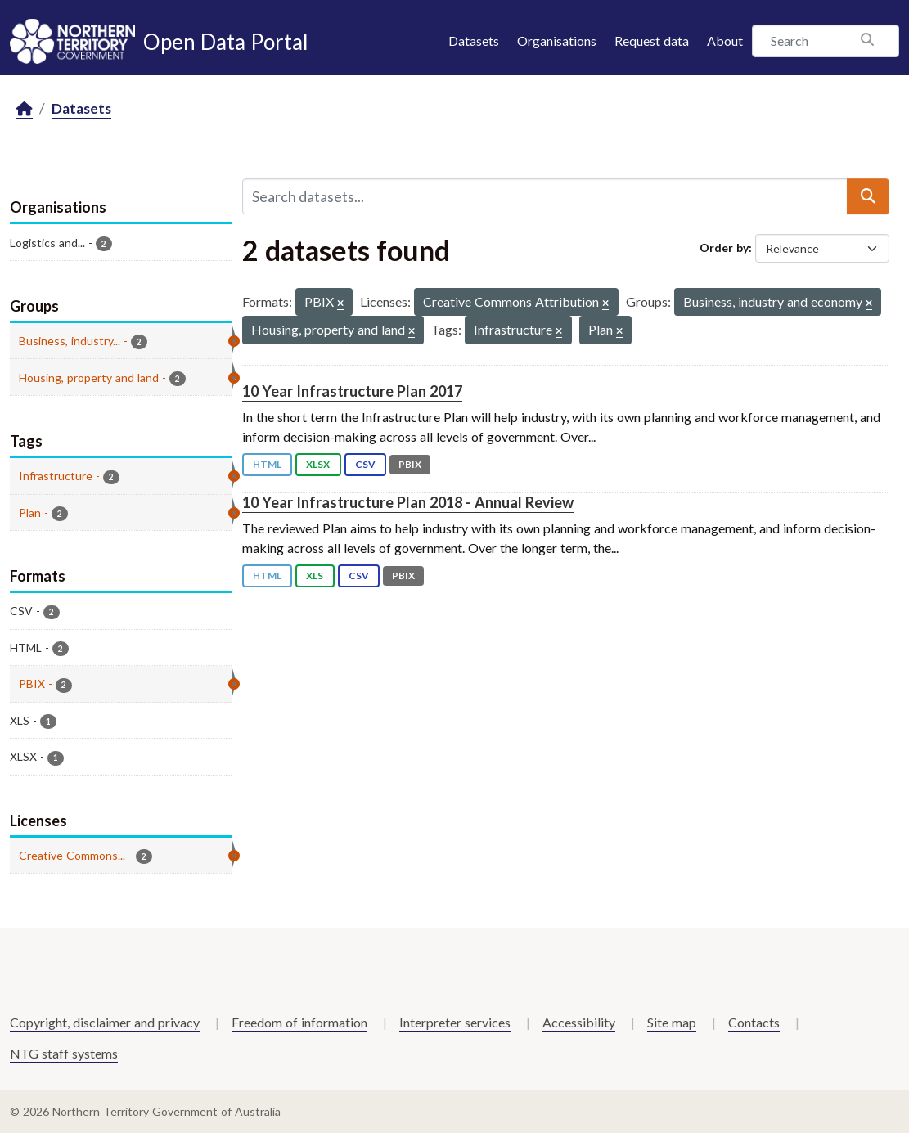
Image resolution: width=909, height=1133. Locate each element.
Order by (724, 247)
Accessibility (578, 1022)
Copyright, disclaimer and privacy (105, 1022)
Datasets (473, 40)
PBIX (409, 464)
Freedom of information (299, 1022)
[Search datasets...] (545, 196)
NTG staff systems (64, 1053)
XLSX (318, 464)
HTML (267, 464)
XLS (314, 575)
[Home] (24, 109)
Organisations (556, 40)
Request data (651, 40)
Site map (671, 1022)
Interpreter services (455, 1022)
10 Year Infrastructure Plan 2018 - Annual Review (408, 502)
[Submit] (868, 196)
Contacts (754, 1022)
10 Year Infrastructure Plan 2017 (352, 391)
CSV (365, 464)
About (725, 40)
